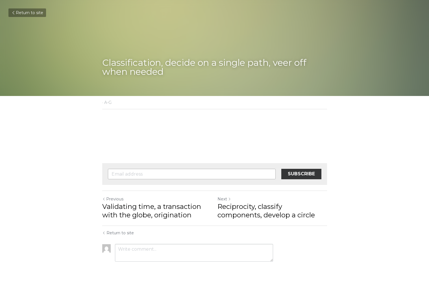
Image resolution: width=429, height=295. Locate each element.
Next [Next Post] (224, 199)
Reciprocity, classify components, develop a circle (266, 210)
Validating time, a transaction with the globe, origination (151, 210)
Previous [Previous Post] (112, 199)
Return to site (27, 12)
